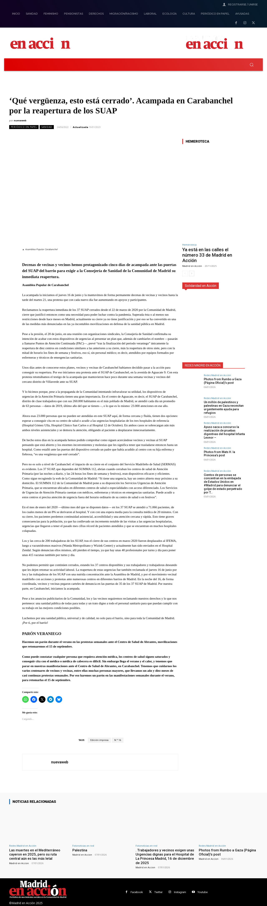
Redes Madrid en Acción (217, 375)
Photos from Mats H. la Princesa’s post (219, 453)
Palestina (79, 850)
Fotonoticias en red (83, 846)
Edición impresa (99, 740)
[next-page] (191, 273)
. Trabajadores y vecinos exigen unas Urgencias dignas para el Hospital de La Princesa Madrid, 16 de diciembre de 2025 (165, 856)
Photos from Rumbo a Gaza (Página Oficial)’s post (223, 381)
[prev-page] (185, 273)
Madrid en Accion (19, 863)
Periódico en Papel (24, 127)
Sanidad (47, 127)
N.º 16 (117, 740)
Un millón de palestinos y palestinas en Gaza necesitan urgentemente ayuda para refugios (224, 407)
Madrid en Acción (192, 265)
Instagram (180, 892)
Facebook (137, 892)
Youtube (203, 892)
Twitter (158, 892)
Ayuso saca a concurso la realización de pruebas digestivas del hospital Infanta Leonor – (224, 432)
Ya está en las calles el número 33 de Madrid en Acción (207, 255)
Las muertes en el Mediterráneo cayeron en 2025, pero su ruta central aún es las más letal (34, 854)
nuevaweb (20, 120)
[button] (251, 64)
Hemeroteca (189, 244)
